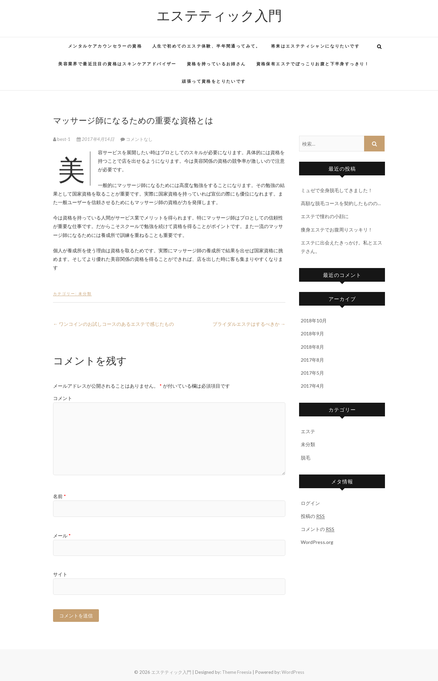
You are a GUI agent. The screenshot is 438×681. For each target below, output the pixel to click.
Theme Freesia (237, 672)
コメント (62, 398)
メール (62, 535)
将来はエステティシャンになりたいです (315, 46)
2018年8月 (312, 347)
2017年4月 (312, 386)
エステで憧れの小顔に (325, 216)
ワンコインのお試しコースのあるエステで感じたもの (113, 324)
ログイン (310, 503)
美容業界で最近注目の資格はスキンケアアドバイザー (117, 63)
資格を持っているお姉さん (216, 63)
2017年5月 (312, 373)
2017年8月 (312, 360)
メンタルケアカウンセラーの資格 (105, 46)
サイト (60, 574)
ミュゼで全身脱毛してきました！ (337, 190)
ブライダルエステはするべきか (248, 324)
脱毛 (305, 457)
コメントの (317, 529)
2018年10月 (314, 320)
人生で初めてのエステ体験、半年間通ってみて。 (206, 46)
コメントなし (139, 139)
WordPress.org (317, 542)
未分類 (85, 293)
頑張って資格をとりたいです (214, 81)
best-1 (62, 139)
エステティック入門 (219, 15)
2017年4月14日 (96, 139)
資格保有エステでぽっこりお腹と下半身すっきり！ (313, 63)
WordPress (293, 672)
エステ (308, 431)
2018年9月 (312, 333)
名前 (59, 496)
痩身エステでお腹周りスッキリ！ (337, 229)
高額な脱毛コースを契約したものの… (341, 203)
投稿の (313, 516)
